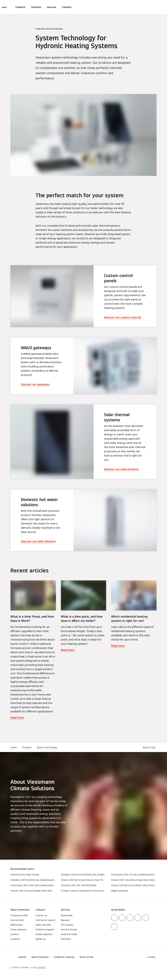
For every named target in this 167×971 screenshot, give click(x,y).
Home (13, 747)
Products (20, 7)
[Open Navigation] (4, 7)
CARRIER (41, 967)
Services (51, 7)
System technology (47, 747)
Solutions (36, 7)
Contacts (66, 7)
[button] (150, 748)
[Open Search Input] (155, 7)
